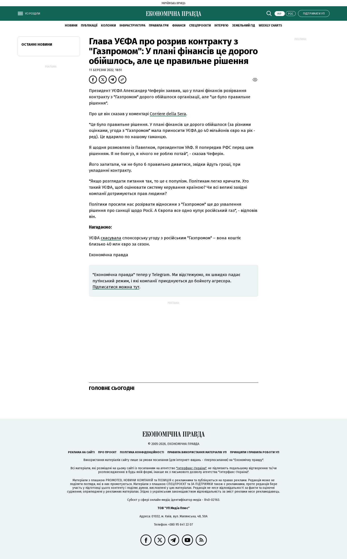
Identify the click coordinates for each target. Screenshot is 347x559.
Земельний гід (243, 25)
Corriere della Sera (168, 113)
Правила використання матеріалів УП (197, 452)
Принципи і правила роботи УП (254, 452)
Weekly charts (270, 25)
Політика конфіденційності (142, 452)
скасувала (111, 237)
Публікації (89, 25)
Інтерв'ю (221, 25)
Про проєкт (107, 452)
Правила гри (158, 25)
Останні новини (36, 44)
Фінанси (178, 25)
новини (71, 25)
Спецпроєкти (200, 25)
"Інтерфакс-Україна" (191, 468)
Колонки (108, 25)
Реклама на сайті (81, 452)
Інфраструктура (132, 25)
